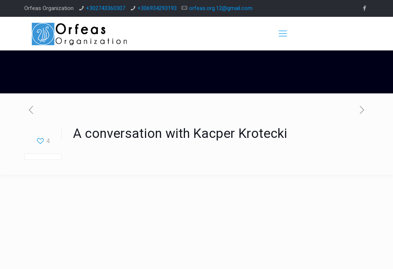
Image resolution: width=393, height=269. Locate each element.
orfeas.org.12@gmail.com (221, 8)
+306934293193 (157, 8)
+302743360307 (105, 8)
